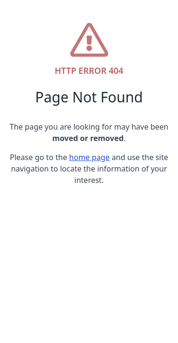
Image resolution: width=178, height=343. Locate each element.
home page (89, 157)
